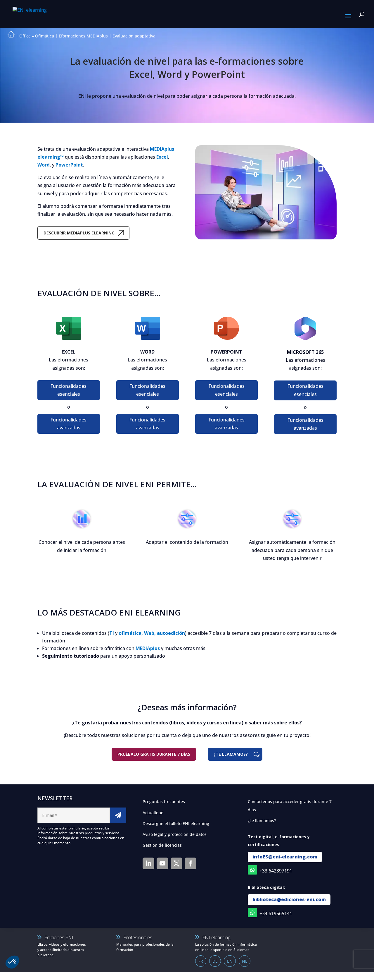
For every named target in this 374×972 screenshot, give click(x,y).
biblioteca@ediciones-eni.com (289, 899)
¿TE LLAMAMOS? (231, 754)
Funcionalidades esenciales (68, 390)
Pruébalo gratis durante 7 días (153, 754)
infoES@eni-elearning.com (284, 856)
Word (43, 165)
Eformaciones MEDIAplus (83, 36)
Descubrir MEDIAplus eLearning (79, 233)
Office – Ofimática (36, 36)
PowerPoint (69, 165)
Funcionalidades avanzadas (68, 423)
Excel (162, 157)
